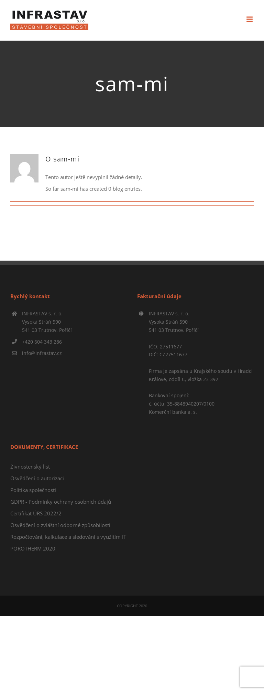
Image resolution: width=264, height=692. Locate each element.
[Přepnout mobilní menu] (250, 19)
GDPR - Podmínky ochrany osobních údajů (60, 501)
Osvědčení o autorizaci (37, 478)
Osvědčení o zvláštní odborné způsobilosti (60, 525)
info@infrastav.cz (42, 353)
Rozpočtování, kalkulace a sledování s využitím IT (68, 536)
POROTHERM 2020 (32, 548)
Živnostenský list (30, 466)
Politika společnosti (33, 489)
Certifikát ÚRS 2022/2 (36, 513)
